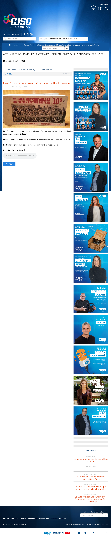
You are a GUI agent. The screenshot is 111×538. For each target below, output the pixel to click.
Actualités (10, 54)
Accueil (6, 34)
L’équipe (23, 518)
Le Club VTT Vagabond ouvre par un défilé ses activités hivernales (90, 488)
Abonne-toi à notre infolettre (96, 512)
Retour (9, 164)
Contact (16, 34)
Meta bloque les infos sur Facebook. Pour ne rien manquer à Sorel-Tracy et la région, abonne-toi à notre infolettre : (55, 46)
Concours (83, 54)
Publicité (97, 54)
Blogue (7, 61)
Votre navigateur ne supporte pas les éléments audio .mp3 (20, 156)
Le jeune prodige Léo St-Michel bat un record (91, 460)
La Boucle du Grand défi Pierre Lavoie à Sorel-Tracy (90, 477)
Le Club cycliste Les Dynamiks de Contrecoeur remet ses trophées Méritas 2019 (91, 499)
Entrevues (42, 54)
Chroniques (26, 54)
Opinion (56, 54)
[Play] (79, 533)
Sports (14, 70)
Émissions (69, 54)
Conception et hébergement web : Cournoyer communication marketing (86, 524)
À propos (14, 518)
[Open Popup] (93, 533)
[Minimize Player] (107, 533)
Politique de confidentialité (38, 518)
